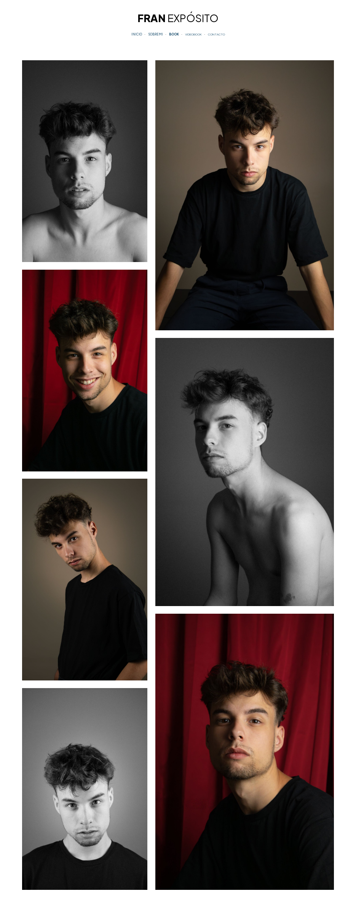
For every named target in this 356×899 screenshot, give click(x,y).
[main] (178, 16)
